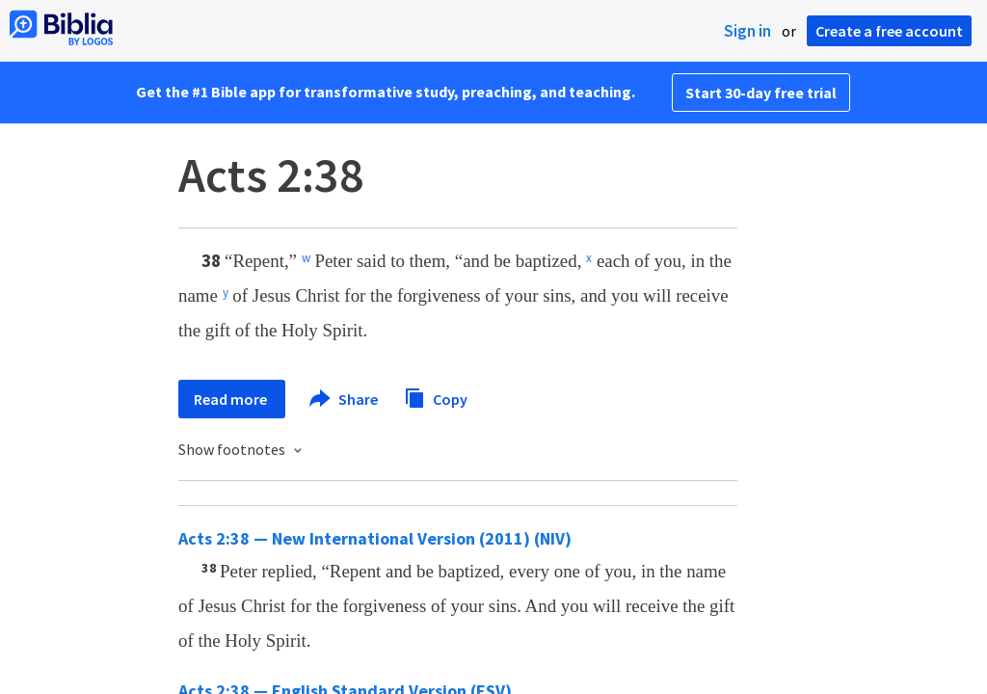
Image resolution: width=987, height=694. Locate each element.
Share (344, 399)
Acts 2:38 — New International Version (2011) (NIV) (375, 538)
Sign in (747, 30)
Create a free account (889, 30)
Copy (435, 397)
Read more (232, 399)
